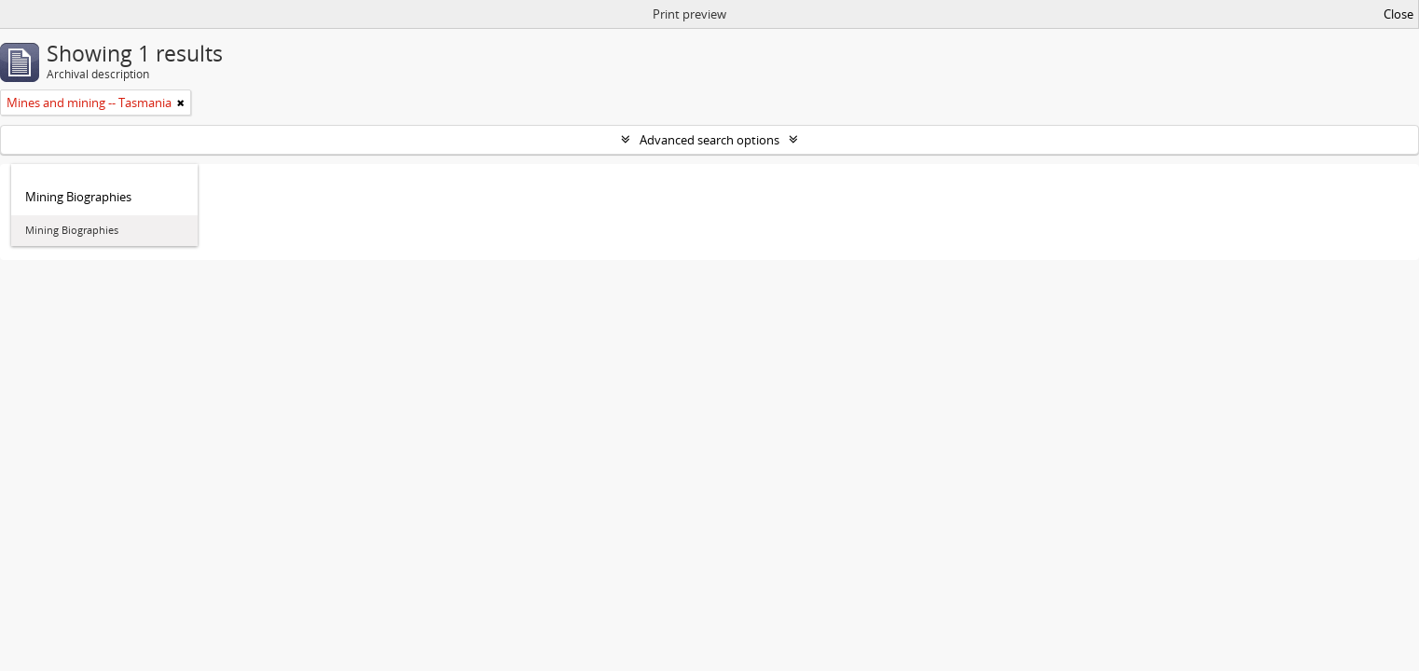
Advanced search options (709, 139)
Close (1398, 14)
